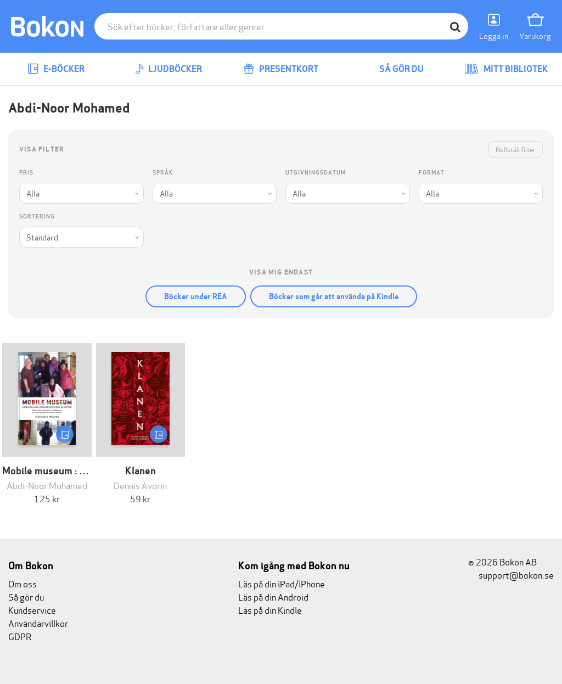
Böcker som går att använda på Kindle (333, 296)
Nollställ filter (516, 149)
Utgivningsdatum (315, 172)
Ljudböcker (168, 69)
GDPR (19, 636)
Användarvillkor (38, 622)
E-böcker (56, 69)
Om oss (22, 583)
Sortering (37, 216)
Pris (26, 172)
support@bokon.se (511, 574)
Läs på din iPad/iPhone (281, 583)
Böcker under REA (195, 296)
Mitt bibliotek (506, 69)
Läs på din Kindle (270, 609)
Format (432, 172)
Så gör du (393, 69)
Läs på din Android (273, 596)
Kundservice (32, 609)
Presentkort (280, 69)
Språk (163, 172)
